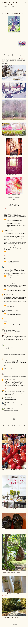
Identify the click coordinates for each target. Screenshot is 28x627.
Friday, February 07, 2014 (12, 402)
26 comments (5, 573)
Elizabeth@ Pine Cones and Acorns (9, 294)
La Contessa (6, 329)
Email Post (5, 208)
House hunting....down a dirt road (11, 617)
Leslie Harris (6, 379)
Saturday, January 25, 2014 (16, 219)
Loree (5, 373)
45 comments (5, 595)
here (25, 46)
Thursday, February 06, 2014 (10, 397)
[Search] (25, 2)
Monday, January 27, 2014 (11, 379)
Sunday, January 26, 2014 (10, 368)
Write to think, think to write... (11, 572)
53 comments (5, 531)
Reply (5, 228)
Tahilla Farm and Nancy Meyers (10, 593)
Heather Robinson (7, 335)
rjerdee (5, 368)
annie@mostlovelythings (8, 310)
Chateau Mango (19, 174)
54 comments (5, 472)
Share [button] (2, 208)
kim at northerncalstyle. (7, 344)
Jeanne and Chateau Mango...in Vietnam (13, 530)
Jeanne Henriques (9, 219)
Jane (2, 61)
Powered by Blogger (14, 624)
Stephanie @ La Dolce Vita (8, 214)
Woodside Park (6, 402)
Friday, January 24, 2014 (16, 214)
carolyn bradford (6, 266)
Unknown (5, 230)
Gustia (5, 397)
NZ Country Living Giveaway (9, 508)
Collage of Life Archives (10, 4)
